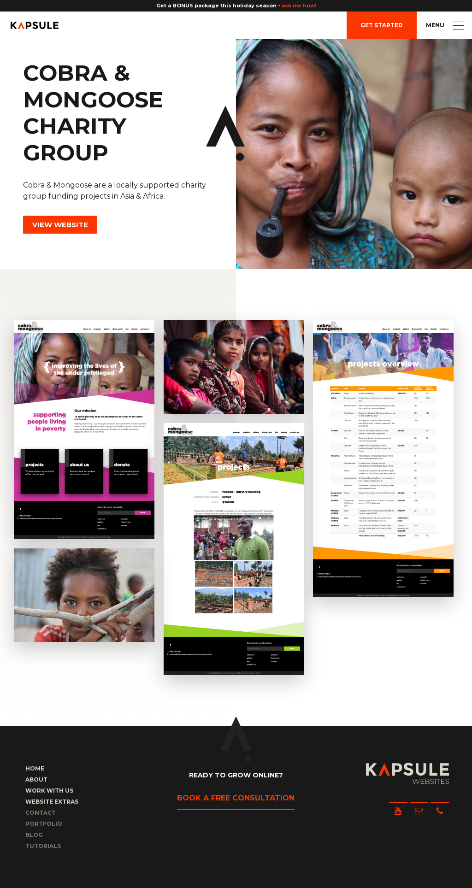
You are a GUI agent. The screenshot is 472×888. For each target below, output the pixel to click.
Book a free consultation (236, 798)
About (36, 779)
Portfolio (43, 823)
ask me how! (299, 5)
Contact (40, 812)
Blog (34, 834)
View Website (60, 224)
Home (34, 768)
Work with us (49, 790)
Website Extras (51, 801)
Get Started (381, 25)
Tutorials (43, 845)
